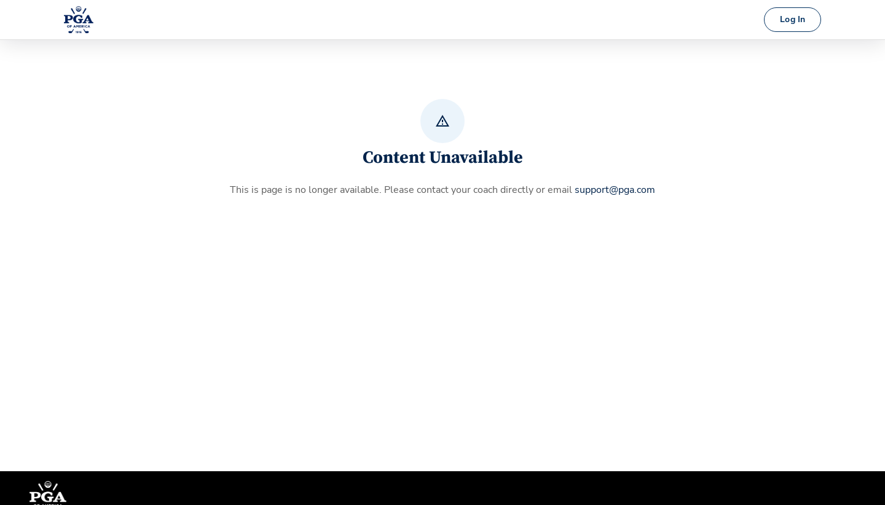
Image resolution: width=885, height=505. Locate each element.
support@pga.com (615, 190)
